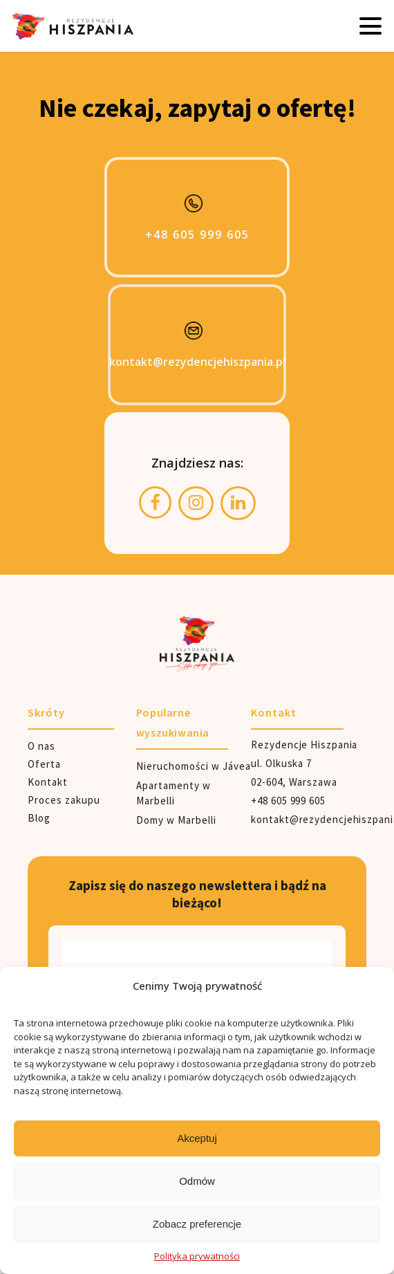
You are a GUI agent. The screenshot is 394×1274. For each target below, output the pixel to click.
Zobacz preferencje (197, 1224)
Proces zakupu (64, 799)
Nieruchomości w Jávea (193, 766)
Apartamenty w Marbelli (173, 793)
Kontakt (48, 781)
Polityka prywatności (197, 1256)
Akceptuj (197, 1138)
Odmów (197, 1181)
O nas (41, 746)
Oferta (44, 763)
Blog (39, 817)
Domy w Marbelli (176, 820)
